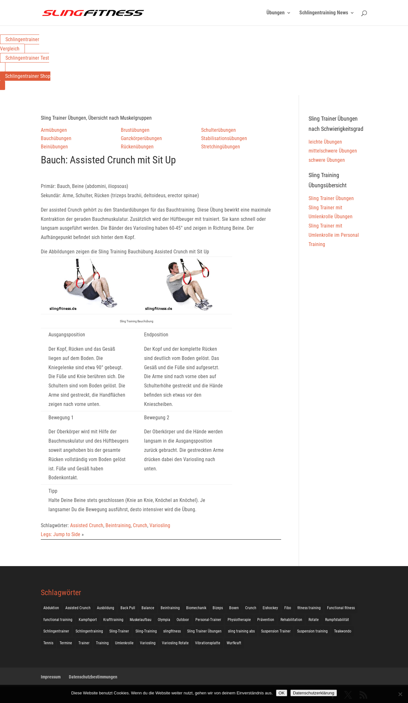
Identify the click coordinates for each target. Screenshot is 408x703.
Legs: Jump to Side (60, 534)
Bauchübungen (56, 138)
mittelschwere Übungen (333, 151)
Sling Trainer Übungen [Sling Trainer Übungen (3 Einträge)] (204, 631)
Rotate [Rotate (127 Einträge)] (314, 619)
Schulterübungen (218, 130)
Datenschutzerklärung (313, 693)
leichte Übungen (325, 142)
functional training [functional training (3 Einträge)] (57, 619)
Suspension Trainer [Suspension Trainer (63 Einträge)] (276, 631)
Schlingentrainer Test (27, 58)
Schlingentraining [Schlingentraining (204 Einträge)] (89, 631)
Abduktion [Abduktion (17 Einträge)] (51, 608)
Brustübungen (135, 130)
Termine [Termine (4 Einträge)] (66, 643)
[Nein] (400, 694)
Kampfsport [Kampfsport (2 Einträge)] (88, 619)
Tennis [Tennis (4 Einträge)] (48, 643)
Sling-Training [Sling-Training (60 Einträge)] (146, 631)
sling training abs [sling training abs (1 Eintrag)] (241, 631)
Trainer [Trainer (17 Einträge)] (84, 643)
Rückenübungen (137, 147)
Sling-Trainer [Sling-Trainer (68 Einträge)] (119, 631)
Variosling (159, 525)
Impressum (51, 676)
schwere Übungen (327, 160)
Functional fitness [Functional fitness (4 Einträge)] (341, 608)
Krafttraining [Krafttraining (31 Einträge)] (113, 619)
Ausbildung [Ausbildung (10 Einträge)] (105, 608)
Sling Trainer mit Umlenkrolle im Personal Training (334, 235)
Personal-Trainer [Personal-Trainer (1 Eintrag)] (208, 619)
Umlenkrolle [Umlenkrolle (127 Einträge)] (124, 643)
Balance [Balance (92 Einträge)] (148, 608)
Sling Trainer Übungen (331, 198)
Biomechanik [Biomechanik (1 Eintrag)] (196, 608)
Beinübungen (54, 147)
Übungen (275, 13)
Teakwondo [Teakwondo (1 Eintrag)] (342, 631)
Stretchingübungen (220, 147)
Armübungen (54, 130)
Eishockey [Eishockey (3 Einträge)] (270, 608)
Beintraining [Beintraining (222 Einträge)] (170, 608)
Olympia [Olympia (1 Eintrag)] (164, 619)
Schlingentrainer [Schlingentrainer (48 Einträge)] (56, 631)
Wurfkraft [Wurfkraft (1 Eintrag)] (234, 643)
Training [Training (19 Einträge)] (102, 643)
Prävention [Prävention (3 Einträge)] (265, 619)
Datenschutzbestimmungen (93, 676)
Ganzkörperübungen (141, 138)
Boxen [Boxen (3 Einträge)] (234, 608)
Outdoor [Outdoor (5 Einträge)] (183, 619)
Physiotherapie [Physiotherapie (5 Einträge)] (239, 619)
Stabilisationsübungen (224, 138)
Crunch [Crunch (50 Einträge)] (250, 608)
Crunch (140, 525)
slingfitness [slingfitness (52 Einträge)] (172, 631)
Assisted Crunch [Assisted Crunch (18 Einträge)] (78, 608)
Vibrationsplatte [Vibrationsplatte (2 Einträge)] (207, 643)
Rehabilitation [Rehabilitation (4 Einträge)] (291, 619)
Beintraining (118, 525)
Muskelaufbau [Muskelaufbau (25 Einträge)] (140, 619)
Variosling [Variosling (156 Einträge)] (148, 643)
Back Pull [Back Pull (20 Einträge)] (127, 608)
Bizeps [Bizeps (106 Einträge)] (218, 608)
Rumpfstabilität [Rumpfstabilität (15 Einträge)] (337, 619)
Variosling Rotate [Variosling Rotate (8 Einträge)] (175, 643)
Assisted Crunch (86, 525)
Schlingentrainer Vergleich (19, 44)
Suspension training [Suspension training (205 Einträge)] (312, 631)
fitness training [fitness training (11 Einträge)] (309, 608)
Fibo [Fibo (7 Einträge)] (287, 608)
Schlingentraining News (323, 13)
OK (282, 693)
